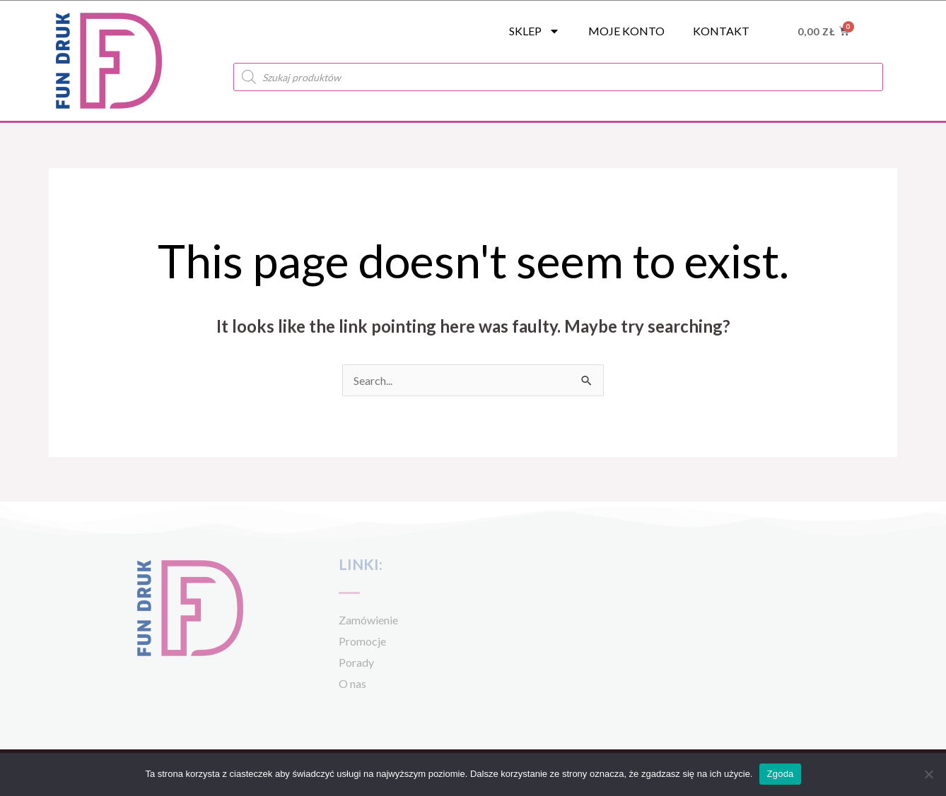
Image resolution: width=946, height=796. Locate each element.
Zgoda (779, 773)
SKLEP (534, 31)
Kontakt (721, 30)
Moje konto (626, 30)
